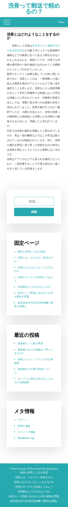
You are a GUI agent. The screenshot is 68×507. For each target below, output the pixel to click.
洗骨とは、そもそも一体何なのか (34, 477)
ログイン (23, 419)
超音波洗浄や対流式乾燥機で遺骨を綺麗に (34, 501)
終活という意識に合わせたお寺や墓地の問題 (34, 496)
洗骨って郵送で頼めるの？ (34, 8)
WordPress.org (26, 438)
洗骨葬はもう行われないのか (34, 286)
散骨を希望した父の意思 (32, 251)
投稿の (24, 426)
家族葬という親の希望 (30, 343)
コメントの (26, 432)
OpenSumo (52, 468)
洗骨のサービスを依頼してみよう (34, 486)
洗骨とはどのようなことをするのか (34, 482)
